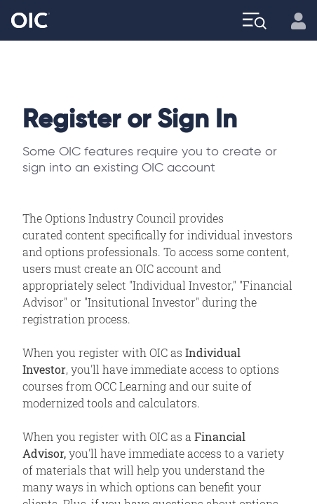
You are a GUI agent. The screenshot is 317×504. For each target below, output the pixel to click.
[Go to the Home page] (30, 21)
